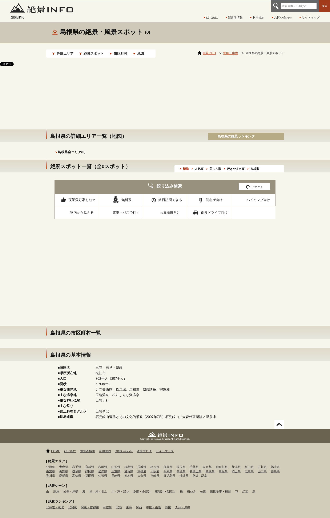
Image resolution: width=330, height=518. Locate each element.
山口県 (262, 467)
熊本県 (128, 471)
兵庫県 (168, 467)
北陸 (119, 503)
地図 (140, 53)
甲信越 (107, 503)
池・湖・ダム (98, 487)
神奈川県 (222, 462)
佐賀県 (102, 471)
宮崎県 (154, 471)
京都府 (141, 467)
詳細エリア (65, 53)
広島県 (249, 467)
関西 (139, 503)
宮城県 (89, 462)
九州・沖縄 (182, 503)
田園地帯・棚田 (220, 487)
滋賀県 (128, 467)
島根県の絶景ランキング (236, 132)
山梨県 (50, 467)
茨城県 (141, 462)
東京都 (207, 462)
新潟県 (236, 462)
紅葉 (245, 487)
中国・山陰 (153, 503)
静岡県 (89, 467)
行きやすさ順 (236, 164)
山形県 (115, 462)
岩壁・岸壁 (70, 487)
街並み (191, 487)
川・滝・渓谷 (120, 487)
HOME (55, 447)
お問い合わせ (283, 17)
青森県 (63, 462)
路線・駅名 (200, 471)
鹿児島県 (169, 471)
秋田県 (102, 462)
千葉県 (194, 462)
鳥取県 (210, 467)
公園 (203, 487)
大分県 (141, 471)
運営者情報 (235, 17)
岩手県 (76, 462)
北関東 (72, 503)
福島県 (128, 462)
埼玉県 (181, 462)
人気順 (199, 164)
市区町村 (120, 53)
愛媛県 (63, 471)
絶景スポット (94, 53)
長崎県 (115, 471)
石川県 (262, 462)
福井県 (275, 462)
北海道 (50, 462)
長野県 (63, 467)
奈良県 (181, 467)
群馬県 (168, 462)
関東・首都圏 (90, 503)
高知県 (76, 471)
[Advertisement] (165, 93)
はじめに (212, 17)
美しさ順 (215, 164)
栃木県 (154, 462)
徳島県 (275, 467)
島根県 (223, 467)
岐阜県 (76, 467)
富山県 (249, 462)
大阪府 (154, 467)
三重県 (115, 467)
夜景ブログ (144, 447)
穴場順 (254, 164)
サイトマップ (310, 17)
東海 (129, 503)
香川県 (50, 471)
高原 (56, 487)
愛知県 (102, 467)
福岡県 (89, 471)
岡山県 (236, 467)
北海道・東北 (55, 503)
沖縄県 (184, 471)
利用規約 (258, 17)
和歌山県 (195, 467)
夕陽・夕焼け (142, 487)
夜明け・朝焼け (165, 487)
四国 (168, 503)
